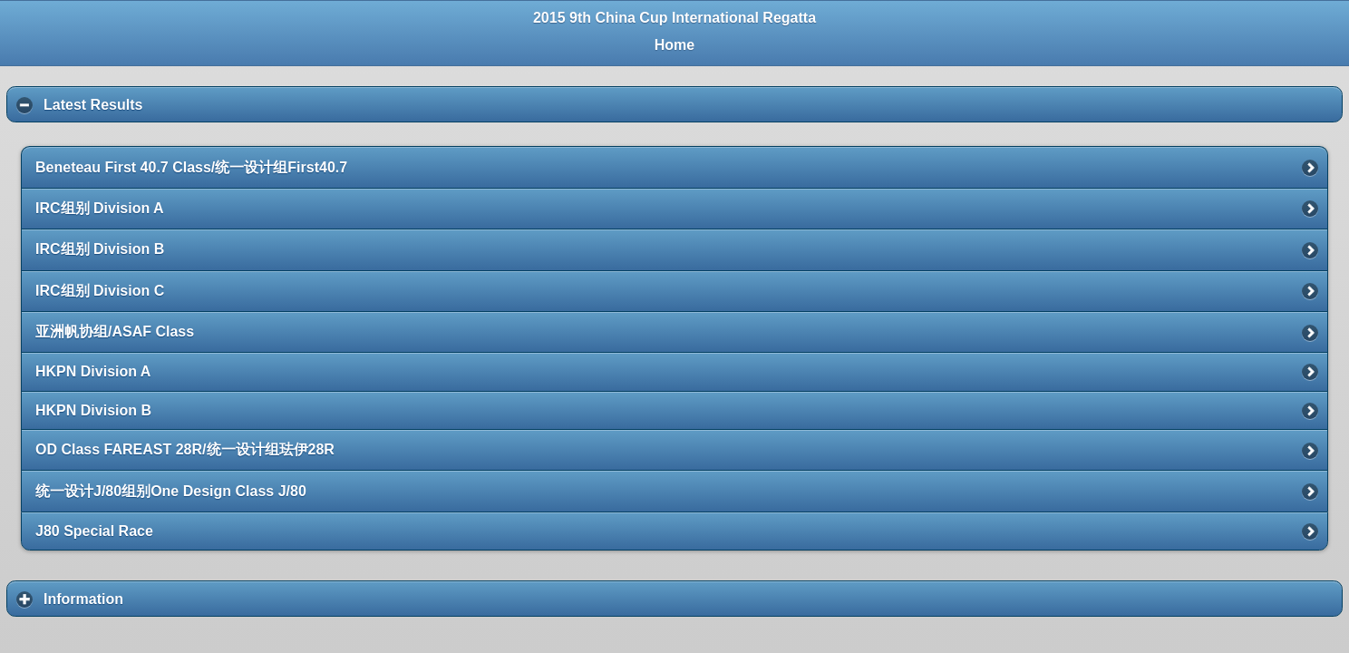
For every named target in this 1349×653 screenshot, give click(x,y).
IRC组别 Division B (99, 249)
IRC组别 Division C (99, 290)
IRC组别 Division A (99, 208)
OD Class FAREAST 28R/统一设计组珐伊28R (185, 449)
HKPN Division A (92, 371)
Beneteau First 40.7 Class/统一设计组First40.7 (191, 167)
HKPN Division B (93, 410)
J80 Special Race (94, 531)
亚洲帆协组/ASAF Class (114, 331)
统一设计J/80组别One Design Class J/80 (170, 491)
